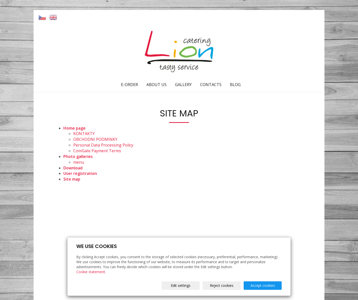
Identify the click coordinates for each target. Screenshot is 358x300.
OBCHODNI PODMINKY (95, 139)
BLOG (235, 84)
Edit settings (180, 285)
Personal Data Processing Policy (103, 145)
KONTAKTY (84, 133)
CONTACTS (211, 84)
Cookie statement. (91, 271)
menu (78, 162)
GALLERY (183, 84)
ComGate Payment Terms (97, 150)
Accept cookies (263, 285)
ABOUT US (156, 84)
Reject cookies (221, 285)
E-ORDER (129, 84)
